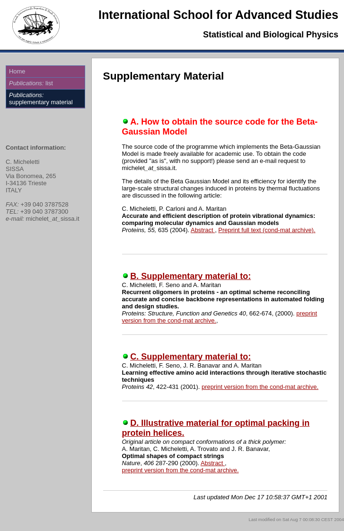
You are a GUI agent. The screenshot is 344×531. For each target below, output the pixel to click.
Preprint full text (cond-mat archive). (266, 230)
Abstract (203, 230)
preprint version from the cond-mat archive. (260, 386)
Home (17, 71)
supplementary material (41, 98)
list (31, 83)
